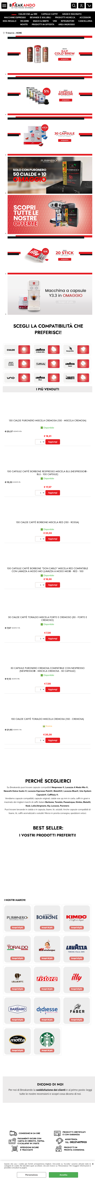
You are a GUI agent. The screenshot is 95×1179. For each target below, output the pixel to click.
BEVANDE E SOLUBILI (40, 20)
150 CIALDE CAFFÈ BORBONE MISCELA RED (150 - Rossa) (47, 530)
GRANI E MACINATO (74, 15)
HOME (14, 15)
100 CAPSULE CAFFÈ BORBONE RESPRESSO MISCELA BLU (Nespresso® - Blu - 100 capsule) (47, 481)
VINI (55, 26)
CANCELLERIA (85, 26)
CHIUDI (93, 1163)
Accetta (63, 1175)
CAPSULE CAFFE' (52, 15)
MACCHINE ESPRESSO (15, 20)
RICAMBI (25, 26)
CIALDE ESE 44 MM (30, 15)
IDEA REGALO (10, 26)
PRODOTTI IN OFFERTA (43, 31)
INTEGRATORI (67, 26)
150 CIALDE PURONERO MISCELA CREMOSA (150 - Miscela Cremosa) (47, 428)
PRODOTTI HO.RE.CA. (65, 20)
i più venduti (47, 397)
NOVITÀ (24, 31)
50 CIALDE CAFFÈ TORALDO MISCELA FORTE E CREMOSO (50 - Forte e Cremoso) (47, 626)
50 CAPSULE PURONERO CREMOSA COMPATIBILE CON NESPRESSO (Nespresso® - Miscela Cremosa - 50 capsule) (48, 678)
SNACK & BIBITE (41, 26)
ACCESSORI (84, 20)
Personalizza (31, 1175)
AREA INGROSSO (66, 31)
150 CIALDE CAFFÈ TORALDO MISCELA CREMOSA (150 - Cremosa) (47, 727)
